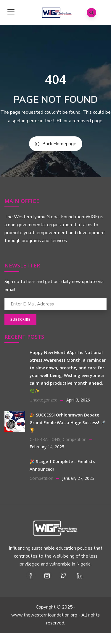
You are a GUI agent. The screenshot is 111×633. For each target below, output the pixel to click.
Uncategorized (43, 400)
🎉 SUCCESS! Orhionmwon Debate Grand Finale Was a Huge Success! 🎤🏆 (67, 422)
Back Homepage (55, 144)
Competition (74, 439)
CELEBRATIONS (45, 439)
